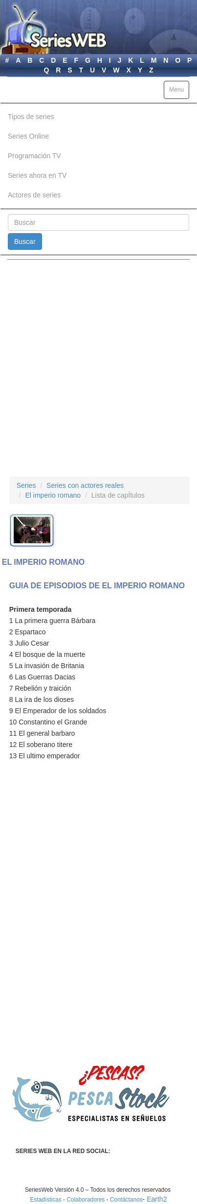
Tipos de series (31, 116)
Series (26, 485)
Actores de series (34, 195)
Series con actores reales (85, 485)
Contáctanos (126, 1199)
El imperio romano (53, 495)
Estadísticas (46, 1199)
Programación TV (34, 156)
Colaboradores (85, 1199)
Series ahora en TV (37, 175)
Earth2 (157, 1199)
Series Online (28, 136)
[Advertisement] (98, 368)
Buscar (25, 241)
